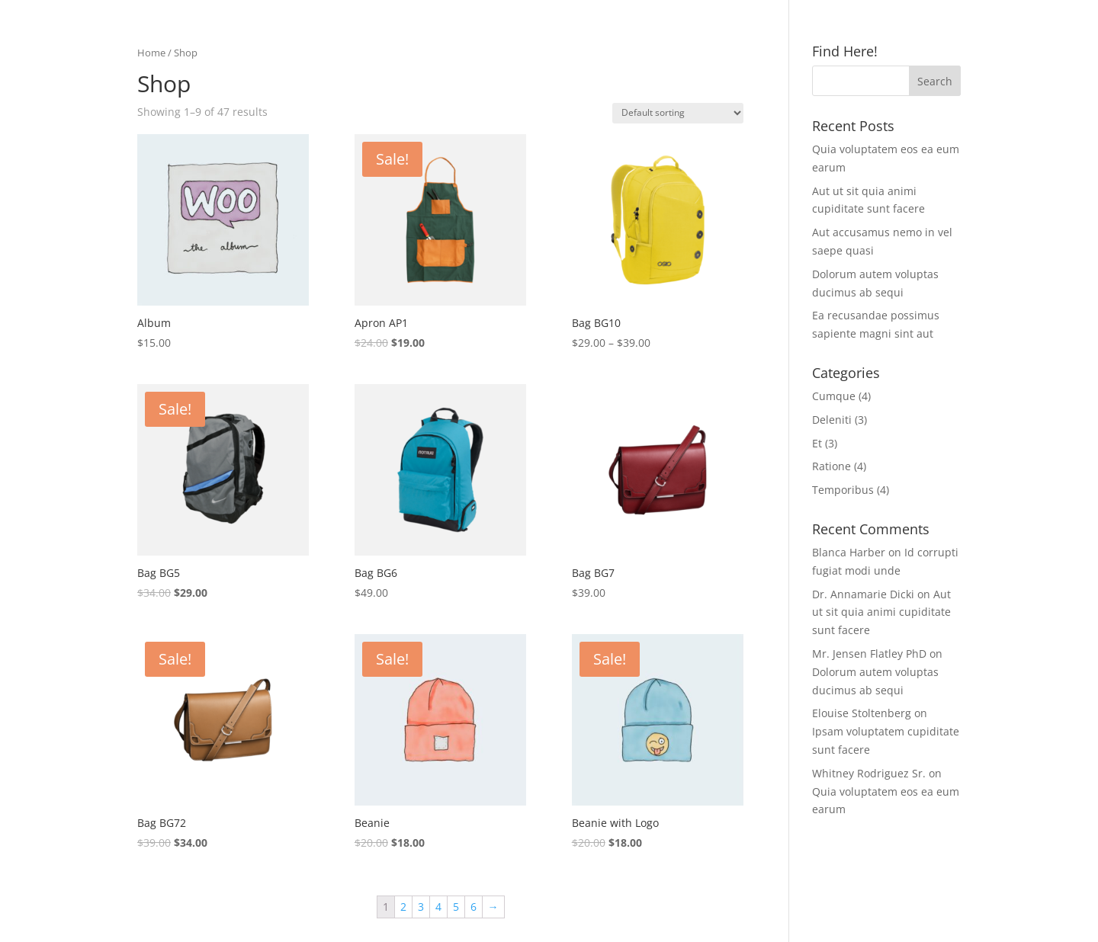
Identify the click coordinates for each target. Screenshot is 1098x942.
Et (817, 443)
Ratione (831, 466)
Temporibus (843, 489)
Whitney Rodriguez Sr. (869, 773)
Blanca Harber (848, 552)
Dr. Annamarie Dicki (863, 594)
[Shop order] (677, 113)
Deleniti (832, 419)
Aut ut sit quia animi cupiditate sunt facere (881, 612)
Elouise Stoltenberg (861, 713)
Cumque (834, 396)
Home (151, 52)
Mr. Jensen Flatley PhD (869, 653)
